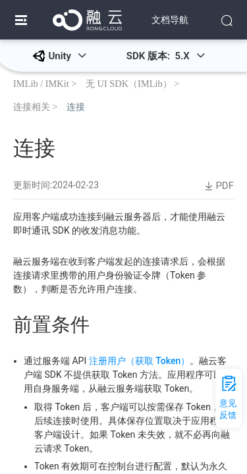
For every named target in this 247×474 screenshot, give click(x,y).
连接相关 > (35, 106)
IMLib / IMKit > (44, 83)
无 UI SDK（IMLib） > (132, 83)
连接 (76, 106)
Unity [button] (67, 56)
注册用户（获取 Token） (139, 361)
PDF (218, 186)
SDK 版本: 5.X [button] (166, 56)
